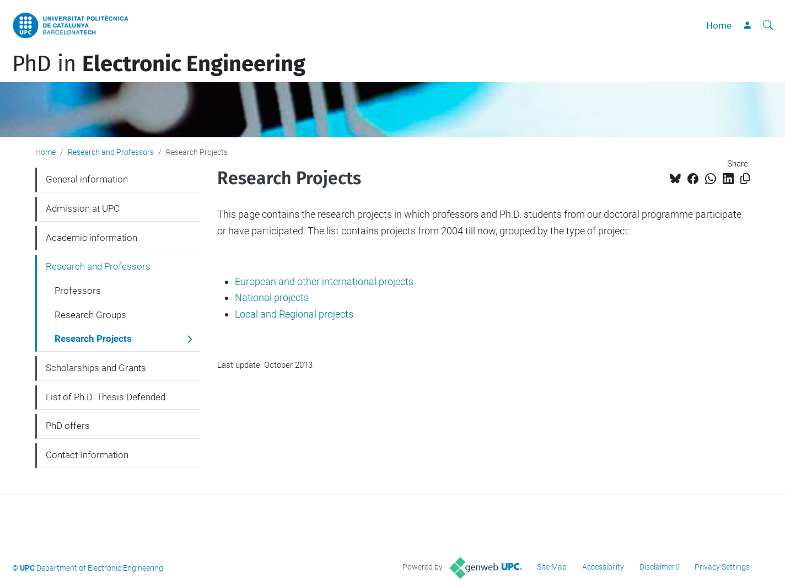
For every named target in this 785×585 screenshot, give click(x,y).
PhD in (158, 64)
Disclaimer (657, 566)
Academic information (91, 237)
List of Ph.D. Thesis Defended (105, 396)
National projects (272, 297)
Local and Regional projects (294, 314)
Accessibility (603, 566)
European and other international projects (324, 281)
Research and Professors (111, 152)
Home (719, 25)
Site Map (552, 566)
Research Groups (90, 314)
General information (87, 179)
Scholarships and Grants (96, 367)
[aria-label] (768, 25)
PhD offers (68, 425)
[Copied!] (745, 179)
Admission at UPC (83, 208)
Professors (78, 290)
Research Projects (93, 338)
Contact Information (87, 454)
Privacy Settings (722, 566)
